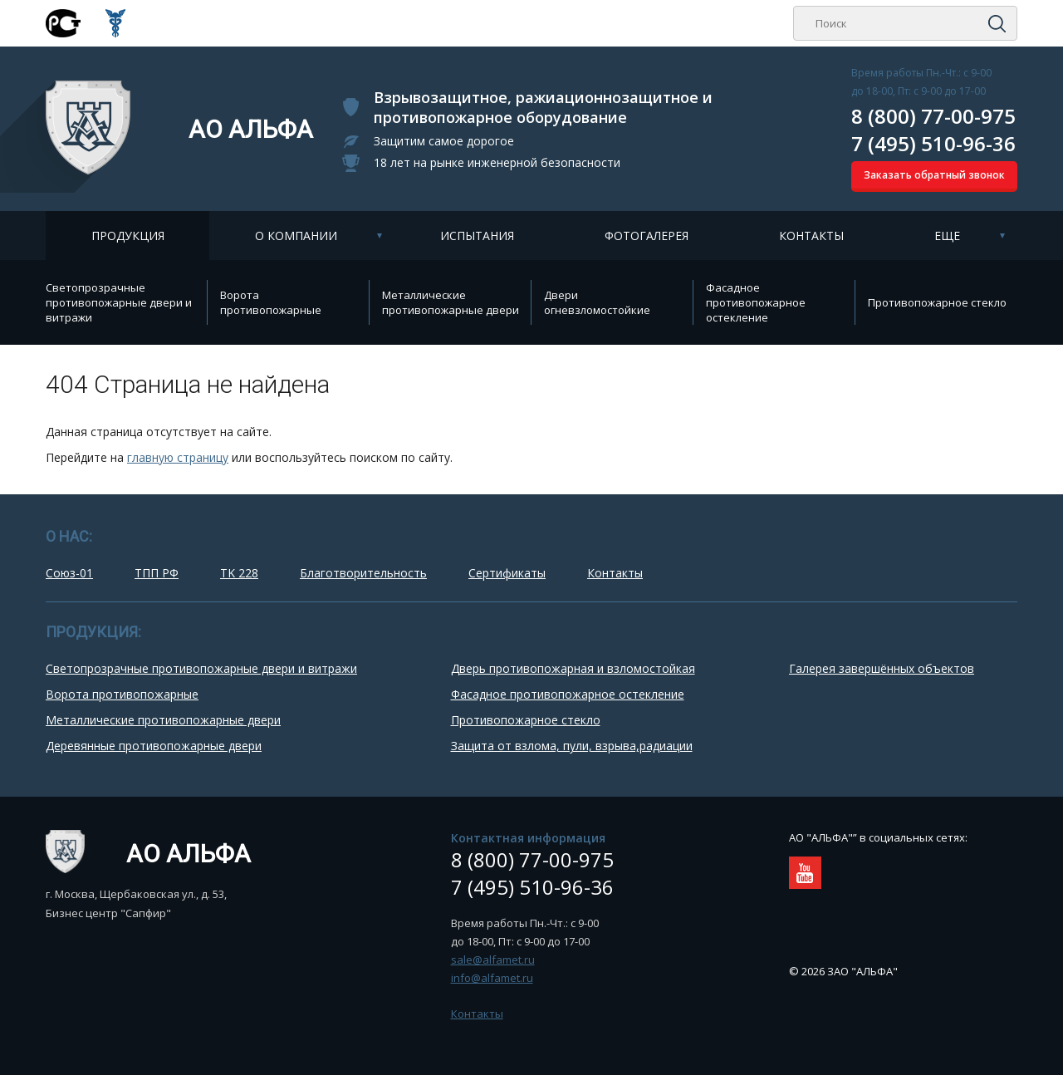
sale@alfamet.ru (493, 959)
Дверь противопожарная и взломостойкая (573, 668)
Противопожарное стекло (937, 302)
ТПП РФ (157, 573)
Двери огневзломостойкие (597, 302)
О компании (296, 235)
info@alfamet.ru (492, 977)
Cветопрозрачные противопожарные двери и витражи (119, 302)
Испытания (477, 235)
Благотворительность (363, 573)
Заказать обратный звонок (934, 175)
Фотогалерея (646, 235)
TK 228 (239, 573)
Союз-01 (69, 573)
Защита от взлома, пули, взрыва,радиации (572, 745)
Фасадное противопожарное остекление (756, 302)
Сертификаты (507, 573)
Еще (947, 235)
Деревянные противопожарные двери (154, 745)
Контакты (811, 235)
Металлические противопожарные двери (450, 302)
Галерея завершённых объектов (881, 668)
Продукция (127, 235)
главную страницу (177, 457)
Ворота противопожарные (270, 302)
